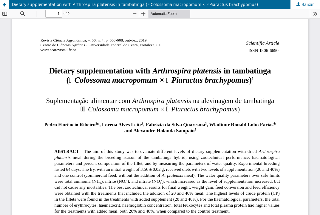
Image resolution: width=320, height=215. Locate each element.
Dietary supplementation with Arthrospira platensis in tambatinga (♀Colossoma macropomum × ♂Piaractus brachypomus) (135, 4)
